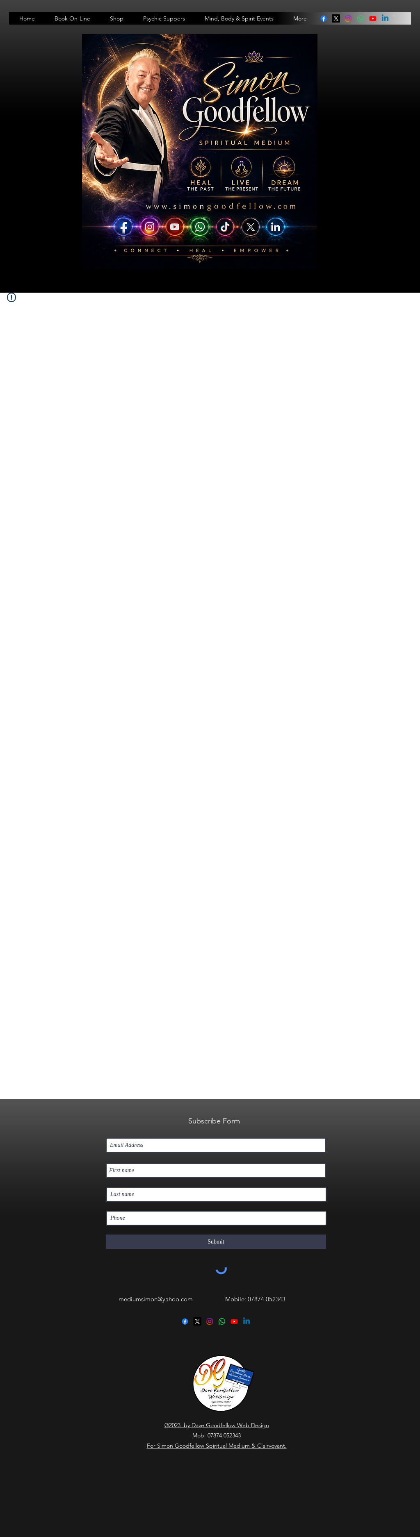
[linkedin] (360, 18)
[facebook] (324, 18)
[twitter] (336, 18)
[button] (394, 15)
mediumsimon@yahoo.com (156, 1299)
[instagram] (348, 18)
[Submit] (216, 1242)
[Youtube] (373, 18)
